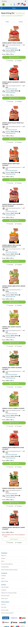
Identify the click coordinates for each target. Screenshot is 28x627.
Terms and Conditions (7, 564)
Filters (7, 21)
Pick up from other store (11, 48)
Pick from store (5, 595)
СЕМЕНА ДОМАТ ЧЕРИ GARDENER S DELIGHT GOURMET (13, 205)
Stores (3, 578)
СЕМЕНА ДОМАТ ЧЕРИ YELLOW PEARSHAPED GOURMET (11, 246)
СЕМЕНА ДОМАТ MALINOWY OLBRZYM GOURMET (13, 82)
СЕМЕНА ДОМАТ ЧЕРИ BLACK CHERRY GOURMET (13, 528)
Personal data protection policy (9, 569)
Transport (3, 590)
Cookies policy (5, 567)
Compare (18, 60)
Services (3, 604)
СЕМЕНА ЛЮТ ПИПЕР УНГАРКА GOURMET (11, 327)
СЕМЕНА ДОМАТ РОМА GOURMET (12, 43)
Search (11, 4)
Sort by (21, 21)
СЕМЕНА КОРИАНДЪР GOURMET (12, 488)
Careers (3, 558)
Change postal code (10, 51)
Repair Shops (4, 581)
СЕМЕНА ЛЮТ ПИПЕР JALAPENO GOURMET (12, 368)
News (2, 561)
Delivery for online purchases (8, 592)
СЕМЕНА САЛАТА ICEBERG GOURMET (13, 408)
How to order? (5, 610)
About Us (3, 555)
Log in (14, 4)
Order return (4, 598)
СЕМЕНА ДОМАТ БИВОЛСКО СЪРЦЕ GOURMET (13, 448)
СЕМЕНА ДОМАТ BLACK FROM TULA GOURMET (13, 123)
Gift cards (3, 607)
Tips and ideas (5, 587)
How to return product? (7, 613)
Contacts (3, 575)
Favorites (9, 60)
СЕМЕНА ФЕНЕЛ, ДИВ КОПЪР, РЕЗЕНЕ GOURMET (13, 286)
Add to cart (14, 57)
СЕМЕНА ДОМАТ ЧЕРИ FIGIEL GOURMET (11, 164)
